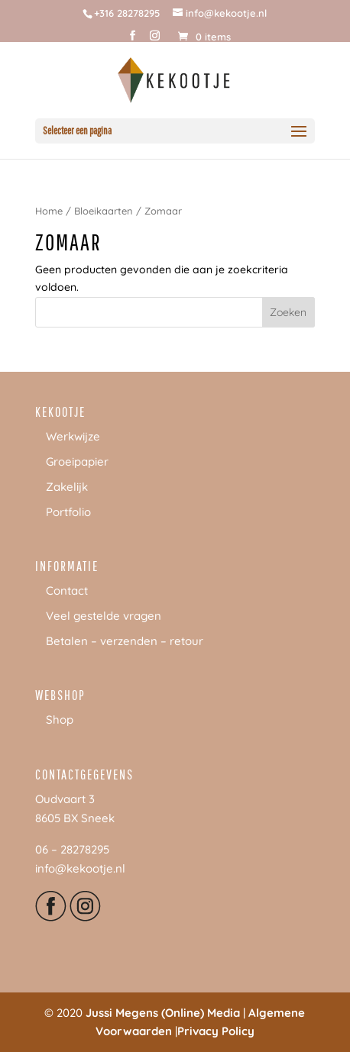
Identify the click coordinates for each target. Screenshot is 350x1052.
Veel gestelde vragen (103, 615)
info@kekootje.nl (80, 868)
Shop (59, 719)
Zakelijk (67, 486)
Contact (67, 590)
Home (49, 211)
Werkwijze (73, 436)
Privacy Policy (215, 1031)
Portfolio (68, 512)
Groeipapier (77, 461)
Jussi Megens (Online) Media (163, 1012)
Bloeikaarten (103, 211)
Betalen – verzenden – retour (124, 641)
